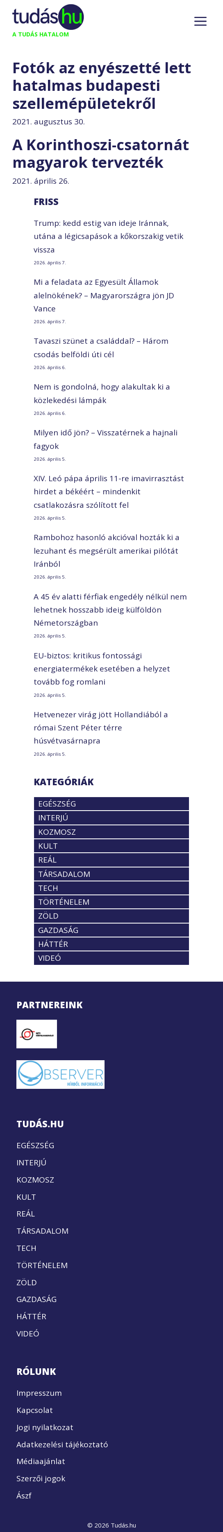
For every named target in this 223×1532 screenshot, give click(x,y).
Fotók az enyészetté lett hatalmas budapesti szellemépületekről (101, 85)
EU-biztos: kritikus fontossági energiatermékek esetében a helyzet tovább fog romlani (102, 668)
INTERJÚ (53, 817)
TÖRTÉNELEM (63, 902)
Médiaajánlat (40, 1461)
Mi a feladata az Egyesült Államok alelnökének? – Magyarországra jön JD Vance (104, 295)
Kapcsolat (34, 1410)
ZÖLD (48, 915)
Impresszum (39, 1393)
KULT (48, 845)
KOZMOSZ (57, 832)
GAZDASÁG (58, 930)
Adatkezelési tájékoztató (62, 1444)
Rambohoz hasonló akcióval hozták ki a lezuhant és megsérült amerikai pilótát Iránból (107, 550)
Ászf (24, 1495)
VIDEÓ (49, 958)
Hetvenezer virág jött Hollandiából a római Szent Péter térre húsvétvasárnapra (101, 727)
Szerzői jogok (40, 1478)
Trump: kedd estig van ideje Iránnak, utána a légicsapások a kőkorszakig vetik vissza (108, 236)
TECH (48, 888)
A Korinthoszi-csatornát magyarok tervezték (100, 153)
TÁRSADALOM (64, 874)
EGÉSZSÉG (57, 803)
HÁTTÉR (53, 944)
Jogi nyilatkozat (44, 1427)
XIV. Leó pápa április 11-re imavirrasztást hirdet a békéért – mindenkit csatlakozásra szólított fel (109, 491)
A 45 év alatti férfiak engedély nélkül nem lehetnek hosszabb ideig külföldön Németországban (110, 610)
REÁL (47, 859)
